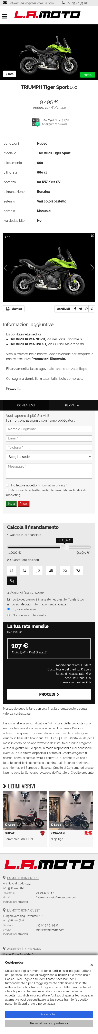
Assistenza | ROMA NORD (24, 949)
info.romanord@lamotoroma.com (31, 3)
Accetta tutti (49, 1014)
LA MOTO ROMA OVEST (23, 910)
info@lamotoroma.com (50, 929)
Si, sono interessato (25, 609)
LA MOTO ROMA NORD (23, 878)
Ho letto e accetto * (39, 485)
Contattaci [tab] (26, 405)
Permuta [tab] (72, 405)
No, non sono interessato (29, 615)
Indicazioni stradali (15, 902)
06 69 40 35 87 (77, 3)
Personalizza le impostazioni (49, 1023)
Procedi (49, 694)
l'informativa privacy (52, 485)
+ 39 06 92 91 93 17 (47, 925)
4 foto (9, 74)
